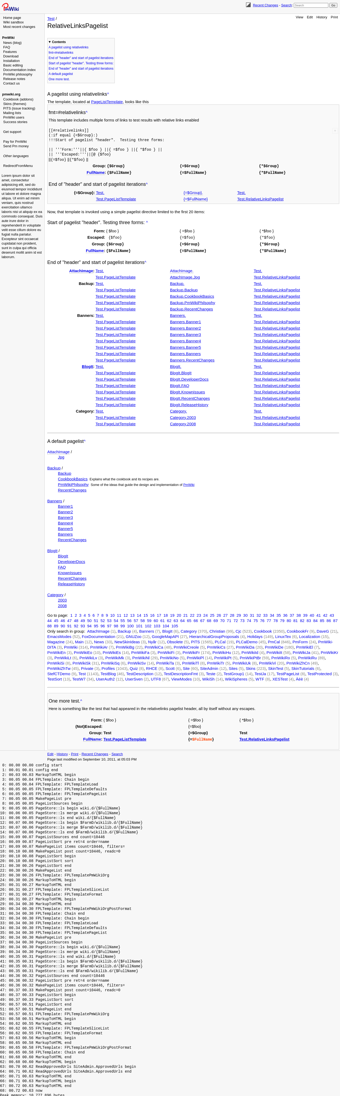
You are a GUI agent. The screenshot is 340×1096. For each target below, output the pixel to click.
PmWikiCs (216, 645)
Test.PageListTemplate (116, 198)
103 (157, 624)
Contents (59, 42)
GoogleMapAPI (165, 635)
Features (10, 52)
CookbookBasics (73, 477)
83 (309, 619)
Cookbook (263, 629)
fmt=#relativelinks (61, 52)
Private (87, 667)
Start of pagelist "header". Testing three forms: (81, 63)
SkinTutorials (302, 667)
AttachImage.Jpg (185, 275)
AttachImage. (181, 269)
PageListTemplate (107, 101)
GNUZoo (133, 635)
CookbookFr (297, 629)
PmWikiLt (62, 656)
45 (56, 619)
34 (272, 613)
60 (156, 619)
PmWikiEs (112, 651)
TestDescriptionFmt (181, 672)
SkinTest (275, 667)
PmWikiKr (329, 651)
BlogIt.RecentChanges (190, 396)
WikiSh (208, 677)
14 (139, 613)
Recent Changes (265, 5)
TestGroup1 (234, 672)
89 (56, 624)
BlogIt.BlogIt (181, 371)
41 (318, 613)
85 (322, 619)
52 (102, 619)
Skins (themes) (14, 104)
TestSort (54, 677)
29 (239, 613)
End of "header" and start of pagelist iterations (81, 58)
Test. (100, 192)
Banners (54, 499)
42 (325, 613)
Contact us (11, 83)
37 (292, 613)
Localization (309, 635)
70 (222, 619)
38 (298, 613)
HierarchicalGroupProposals (214, 635)
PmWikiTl (190, 661)
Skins (251, 667)
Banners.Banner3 (185, 333)
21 (185, 613)
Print (334, 17)
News (99, 640)
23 (199, 613)
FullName (96, 172)
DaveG (323, 629)
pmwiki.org (11, 94)
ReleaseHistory (71, 582)
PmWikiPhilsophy (73, 483)
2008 (62, 604)
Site (186, 667)
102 (148, 624)
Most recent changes (19, 27)
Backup (54, 466)
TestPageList (288, 672)
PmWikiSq (110, 661)
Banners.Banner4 (185, 339)
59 (149, 619)
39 (305, 613)
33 (265, 613)
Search (286, 5)
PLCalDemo (247, 640)
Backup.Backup (184, 288)
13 (132, 613)
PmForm (300, 640)
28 (232, 613)
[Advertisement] (23, 195)
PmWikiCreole (186, 645)
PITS (195, 640)
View (299, 17)
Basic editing (13, 65)
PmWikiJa (302, 651)
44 (49, 619)
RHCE (152, 667)
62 (169, 619)
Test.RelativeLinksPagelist (260, 198)
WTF (260, 677)
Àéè (299, 677)
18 (165, 613)
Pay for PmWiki (15, 142)
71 (229, 619)
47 (69, 619)
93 (82, 624)
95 (96, 624)
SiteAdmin (209, 667)
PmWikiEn (56, 651)
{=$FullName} (196, 198)
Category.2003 (183, 416)
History (321, 17)
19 (172, 613)
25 (212, 613)
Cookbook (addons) (18, 99)
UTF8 (156, 677)
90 (63, 624)
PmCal (274, 640)
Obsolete (175, 640)
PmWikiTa (165, 661)
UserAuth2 (105, 677)
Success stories (15, 122)
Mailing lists (12, 113)
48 (76, 619)
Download (11, 56)
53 (109, 619)
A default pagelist (61, 74)
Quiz (134, 667)
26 (218, 613)
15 (145, 613)
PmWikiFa (140, 651)
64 (182, 619)
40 (312, 613)
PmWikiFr (191, 651)
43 (332, 613)
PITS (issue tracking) (19, 108)
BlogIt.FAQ (179, 384)
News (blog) (12, 43)
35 (279, 613)
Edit (310, 17)
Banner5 (65, 527)
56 (129, 619)
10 (112, 613)
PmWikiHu (221, 651)
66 (196, 619)
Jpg (61, 455)
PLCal (220, 640)
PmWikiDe (274, 645)
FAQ (6, 47)
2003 (62, 598)
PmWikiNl (141, 656)
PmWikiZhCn (298, 661)
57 (136, 619)
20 (179, 613)
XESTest (280, 677)
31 (252, 613)
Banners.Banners (185, 352)
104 (166, 624)
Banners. (178, 314)
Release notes (14, 79)
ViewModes (181, 677)
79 (282, 619)
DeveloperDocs (71, 560)
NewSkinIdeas (127, 640)
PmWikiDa (245, 645)
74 (249, 619)
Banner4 (65, 521)
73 (242, 619)
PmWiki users (13, 117)
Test (51, 18)
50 (89, 619)
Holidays (255, 635)
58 (142, 619)
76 (262, 619)
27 (225, 613)
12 (126, 613)
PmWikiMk (114, 656)
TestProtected (319, 672)
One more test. (59, 79)
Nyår (152, 640)
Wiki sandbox (13, 22)
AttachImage (81, 269)
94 (89, 624)
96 (102, 624)
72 (235, 619)
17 (159, 613)
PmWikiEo (83, 651)
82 (302, 619)
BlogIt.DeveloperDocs (189, 377)
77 (269, 619)
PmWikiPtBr (250, 656)
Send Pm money (16, 146)
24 (205, 613)
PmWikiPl (195, 656)
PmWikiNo (169, 656)
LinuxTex (283, 635)
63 (176, 619)
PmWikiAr (99, 645)
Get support (12, 132)
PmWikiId (249, 651)
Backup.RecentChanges (191, 307)
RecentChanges (72, 488)
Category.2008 (183, 422)
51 (96, 619)
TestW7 (79, 677)
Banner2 (65, 510)
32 (259, 613)
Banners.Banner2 (185, 326)
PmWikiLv (88, 656)
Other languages (16, 156)
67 (202, 619)
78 (275, 619)
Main (79, 640)
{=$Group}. (193, 192)
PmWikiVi (267, 661)
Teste (210, 672)
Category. (178, 409)
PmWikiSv (137, 661)
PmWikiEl (304, 645)
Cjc (238, 629)
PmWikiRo (280, 656)
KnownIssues (70, 571)
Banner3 (65, 516)
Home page (12, 18)
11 (119, 613)
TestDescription (140, 672)
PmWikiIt (274, 651)
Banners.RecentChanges (192, 358)
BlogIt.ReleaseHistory (189, 403)
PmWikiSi (55, 661)
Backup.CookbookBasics (192, 294)
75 (255, 619)
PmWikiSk (82, 661)
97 (109, 624)
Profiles (108, 667)
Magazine (56, 640)
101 (139, 624)
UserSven (134, 677)
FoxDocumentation (98, 635)
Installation (11, 61)
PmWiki (8, 38)
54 (116, 619)
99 (122, 624)
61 (162, 619)
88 (49, 624)
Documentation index (19, 70)
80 (289, 619)
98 (116, 624)
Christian (217, 629)
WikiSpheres (236, 677)
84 (315, 619)
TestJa (260, 672)
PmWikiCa (154, 645)
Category (55, 593)
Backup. (177, 282)
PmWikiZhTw (59, 667)
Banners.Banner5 (185, 345)
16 (152, 613)
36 (285, 613)
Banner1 (65, 504)
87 (335, 619)
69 (216, 619)
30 (245, 613)
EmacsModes (59, 635)
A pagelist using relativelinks (68, 47)
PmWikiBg (125, 645)
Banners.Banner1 (185, 320)
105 (174, 624)
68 (209, 619)
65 (189, 619)
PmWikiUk (241, 661)
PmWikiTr (215, 661)
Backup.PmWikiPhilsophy (192, 301)
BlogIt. (175, 365)
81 (295, 619)
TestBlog (108, 672)
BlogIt (87, 365)
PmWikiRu (307, 656)
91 (69, 624)
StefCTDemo (58, 672)
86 (328, 619)
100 (130, 624)
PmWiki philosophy (17, 74)
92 (76, 624)
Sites (233, 667)
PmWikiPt (223, 656)
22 (192, 613)
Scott (170, 667)
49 (82, 619)
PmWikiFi (166, 651)
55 (122, 619)
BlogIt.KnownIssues (187, 390)
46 (63, 619)
